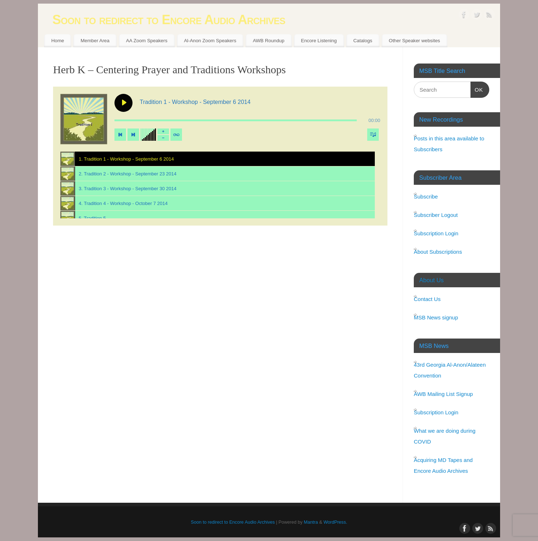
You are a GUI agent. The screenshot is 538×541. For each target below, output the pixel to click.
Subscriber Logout (436, 215)
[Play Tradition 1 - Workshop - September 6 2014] (123, 103)
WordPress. (335, 522)
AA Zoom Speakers (147, 40)
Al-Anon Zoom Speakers (210, 40)
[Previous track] (120, 134)
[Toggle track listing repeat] (176, 134)
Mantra (311, 522)
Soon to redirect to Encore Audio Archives (168, 19)
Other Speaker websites (414, 40)
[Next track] (133, 134)
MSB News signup (436, 317)
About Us (431, 280)
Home (57, 40)
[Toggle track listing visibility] (373, 134)
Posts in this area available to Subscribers (449, 143)
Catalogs (362, 40)
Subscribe (426, 196)
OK (476, 89)
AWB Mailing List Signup (443, 394)
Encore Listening (319, 40)
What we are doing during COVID (445, 436)
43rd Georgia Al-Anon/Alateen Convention (450, 370)
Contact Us (427, 299)
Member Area (95, 40)
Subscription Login (436, 233)
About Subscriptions (438, 252)
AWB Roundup (268, 40)
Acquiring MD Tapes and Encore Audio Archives (443, 465)
